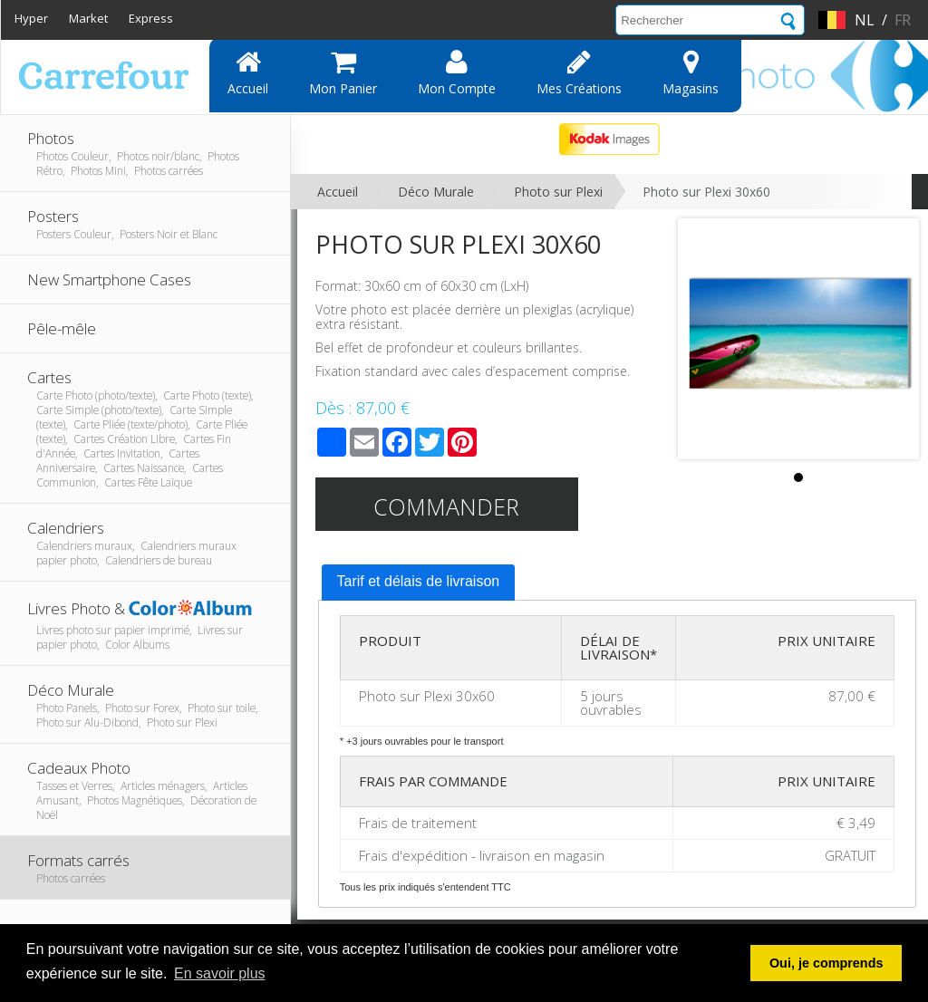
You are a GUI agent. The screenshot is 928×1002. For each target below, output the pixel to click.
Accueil (247, 72)
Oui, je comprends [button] (826, 963)
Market (88, 18)
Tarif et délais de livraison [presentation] (418, 581)
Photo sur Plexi (558, 191)
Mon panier (343, 72)
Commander (446, 506)
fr (902, 20)
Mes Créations (579, 72)
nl (865, 20)
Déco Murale (436, 191)
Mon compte (457, 72)
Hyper (31, 18)
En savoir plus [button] (220, 973)
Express (151, 18)
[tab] (419, 582)
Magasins (690, 72)
